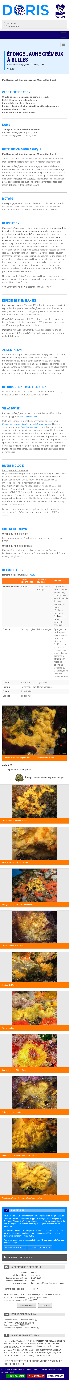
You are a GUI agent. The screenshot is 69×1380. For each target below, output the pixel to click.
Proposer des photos (39, 1248)
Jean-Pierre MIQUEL (23, 1322)
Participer (14, 1210)
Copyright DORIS (27, 1236)
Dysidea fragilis (43, 424)
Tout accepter (15, 1376)
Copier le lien (45, 1305)
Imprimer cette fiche (18, 1257)
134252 (32, 575)
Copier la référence (26, 1305)
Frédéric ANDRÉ (28, 1320)
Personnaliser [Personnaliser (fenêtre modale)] (55, 1376)
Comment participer (15, 1248)
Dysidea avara (28, 424)
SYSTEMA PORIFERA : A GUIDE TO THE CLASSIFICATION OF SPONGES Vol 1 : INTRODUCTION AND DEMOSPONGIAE (34, 1343)
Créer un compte (11, 26)
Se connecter (10, 23)
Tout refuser (36, 1376)
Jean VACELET (20, 1325)
